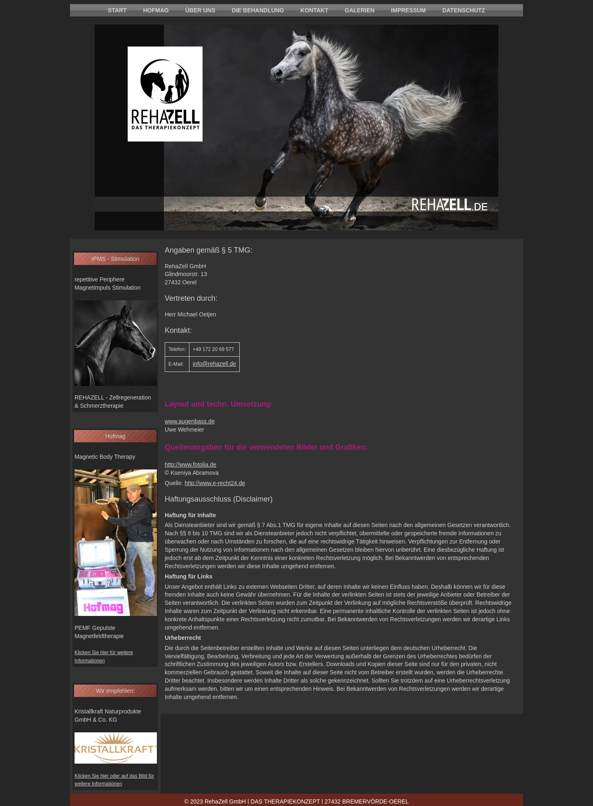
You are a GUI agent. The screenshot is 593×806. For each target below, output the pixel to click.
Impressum (408, 10)
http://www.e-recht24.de (214, 483)
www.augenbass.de (190, 421)
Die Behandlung (258, 10)
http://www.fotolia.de (190, 464)
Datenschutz (463, 10)
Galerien (359, 10)
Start (117, 10)
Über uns (200, 10)
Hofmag (155, 10)
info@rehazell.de (214, 363)
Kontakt (314, 10)
